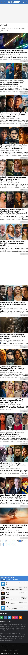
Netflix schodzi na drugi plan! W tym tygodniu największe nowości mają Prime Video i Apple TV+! (12, 401)
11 (2, 544)
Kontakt (16, 653)
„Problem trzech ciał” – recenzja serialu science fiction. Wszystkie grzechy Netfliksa (13, 527)
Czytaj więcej (24, 61)
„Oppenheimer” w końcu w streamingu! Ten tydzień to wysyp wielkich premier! (13, 496)
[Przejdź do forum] (4, 2)
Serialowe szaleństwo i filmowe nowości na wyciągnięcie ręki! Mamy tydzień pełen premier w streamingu (13, 433)
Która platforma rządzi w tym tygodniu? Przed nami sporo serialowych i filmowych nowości (13, 179)
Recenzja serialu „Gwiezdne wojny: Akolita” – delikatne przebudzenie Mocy (13, 51)
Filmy (3, 28)
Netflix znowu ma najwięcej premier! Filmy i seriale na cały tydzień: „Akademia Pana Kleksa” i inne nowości (13, 211)
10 (25, 541)
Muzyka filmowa (6, 31)
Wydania (15, 28)
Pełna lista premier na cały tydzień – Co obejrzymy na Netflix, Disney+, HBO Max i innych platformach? (13, 115)
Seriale (8, 28)
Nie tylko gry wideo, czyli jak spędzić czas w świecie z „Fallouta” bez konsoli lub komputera (13, 336)
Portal (8, 579)
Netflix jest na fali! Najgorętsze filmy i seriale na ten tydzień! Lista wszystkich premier (13, 304)
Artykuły (4, 25)
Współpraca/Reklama (6, 653)
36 (8, 544)
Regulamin (16, 650)
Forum (3, 579)
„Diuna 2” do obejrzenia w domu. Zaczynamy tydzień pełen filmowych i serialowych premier (12, 369)
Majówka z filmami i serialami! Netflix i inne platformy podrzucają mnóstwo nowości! (13, 243)
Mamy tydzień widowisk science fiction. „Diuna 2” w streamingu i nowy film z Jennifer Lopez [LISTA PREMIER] (13, 147)
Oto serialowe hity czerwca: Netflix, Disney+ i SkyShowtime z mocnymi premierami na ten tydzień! (12, 83)
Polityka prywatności (6, 650)
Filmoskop (15, 579)
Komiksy (22, 28)
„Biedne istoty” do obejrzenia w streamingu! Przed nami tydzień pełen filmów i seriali (13, 465)
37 (11, 544)
